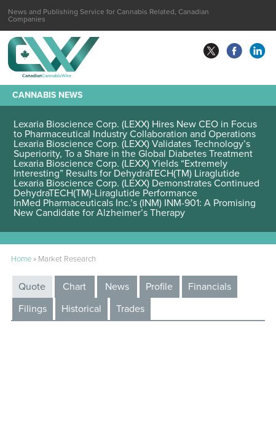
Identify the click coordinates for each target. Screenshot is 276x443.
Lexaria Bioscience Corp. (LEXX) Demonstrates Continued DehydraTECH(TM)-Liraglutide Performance (136, 188)
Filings (32, 309)
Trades (130, 309)
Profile (159, 287)
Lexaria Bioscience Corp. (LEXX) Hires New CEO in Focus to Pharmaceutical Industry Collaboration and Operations (135, 129)
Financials (209, 287)
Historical (81, 309)
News (117, 287)
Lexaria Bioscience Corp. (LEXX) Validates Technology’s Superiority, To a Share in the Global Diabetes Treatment (133, 149)
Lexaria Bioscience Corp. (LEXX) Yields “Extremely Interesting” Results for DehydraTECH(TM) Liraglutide (128, 169)
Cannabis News (47, 95)
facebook (234, 51)
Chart (74, 287)
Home (21, 259)
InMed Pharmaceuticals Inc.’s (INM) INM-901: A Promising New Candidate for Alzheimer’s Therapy (135, 208)
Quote (31, 287)
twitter (211, 51)
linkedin (258, 51)
